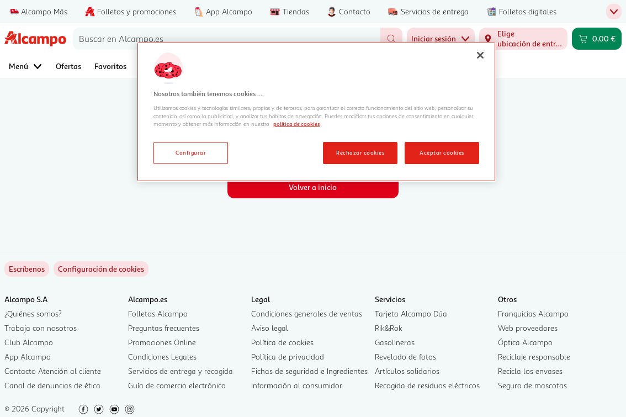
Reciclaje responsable (534, 356)
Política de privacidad (287, 356)
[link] (101, 269)
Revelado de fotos (405, 356)
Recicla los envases (530, 371)
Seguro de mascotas (532, 385)
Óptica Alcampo (525, 342)
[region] (316, 112)
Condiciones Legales (162, 356)
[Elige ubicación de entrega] (523, 39)
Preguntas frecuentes (163, 327)
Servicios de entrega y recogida (180, 371)
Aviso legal (269, 327)
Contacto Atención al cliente (52, 371)
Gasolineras (395, 342)
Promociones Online (162, 342)
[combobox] (226, 38)
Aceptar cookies (442, 152)
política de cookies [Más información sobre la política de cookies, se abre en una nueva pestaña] (296, 123)
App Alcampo (27, 356)
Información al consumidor (296, 385)
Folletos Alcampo (158, 313)
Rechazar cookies (360, 152)
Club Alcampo (28, 342)
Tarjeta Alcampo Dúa (411, 313)
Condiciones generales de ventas (306, 313)
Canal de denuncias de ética (52, 385)
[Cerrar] (480, 55)
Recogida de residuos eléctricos (427, 385)
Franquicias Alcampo (533, 313)
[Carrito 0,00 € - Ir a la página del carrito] (597, 39)
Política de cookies (282, 342)
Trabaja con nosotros (40, 327)
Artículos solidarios (407, 371)
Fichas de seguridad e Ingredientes (309, 371)
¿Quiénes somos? (33, 313)
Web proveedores (528, 327)
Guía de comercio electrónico (177, 385)
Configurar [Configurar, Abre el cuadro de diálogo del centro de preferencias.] (191, 152)
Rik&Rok (388, 327)
